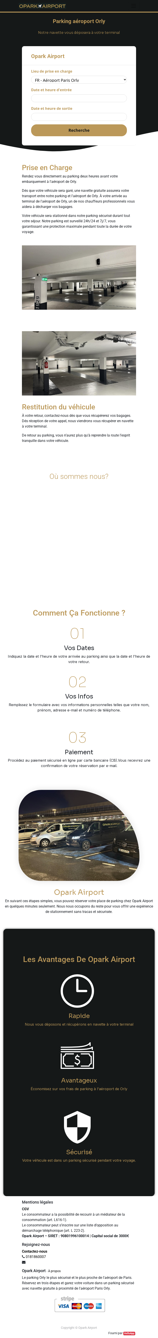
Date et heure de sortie (51, 108)
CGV (25, 1209)
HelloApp (129, 1333)
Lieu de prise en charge (51, 71)
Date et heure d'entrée (51, 89)
